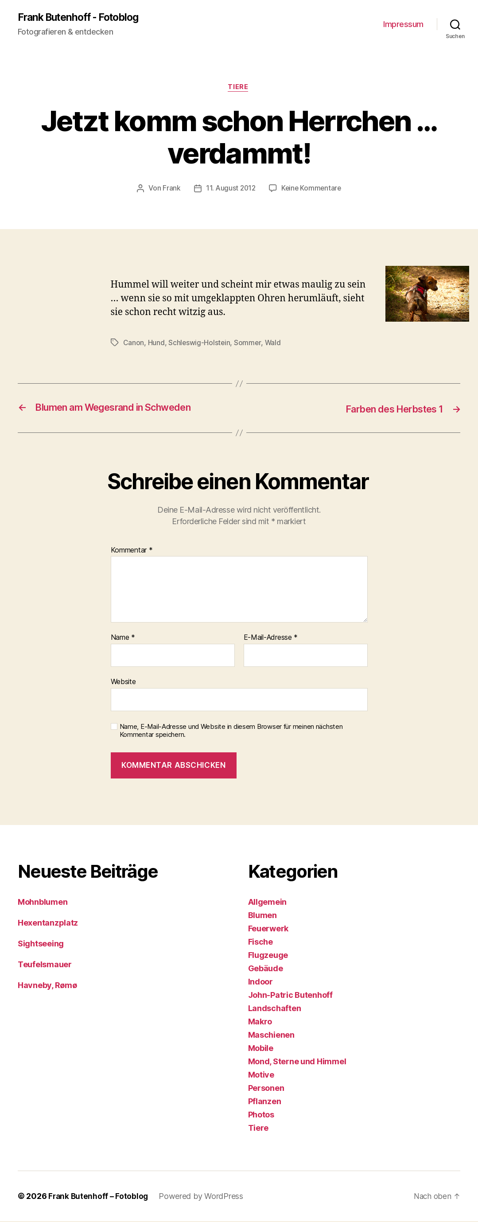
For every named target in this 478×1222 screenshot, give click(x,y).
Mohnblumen (42, 902)
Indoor (260, 982)
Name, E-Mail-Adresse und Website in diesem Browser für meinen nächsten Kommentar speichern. (231, 732)
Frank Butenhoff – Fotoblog (99, 1197)
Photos (261, 1115)
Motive (261, 1075)
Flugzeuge (268, 956)
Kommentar (132, 551)
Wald (273, 343)
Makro (260, 1022)
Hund (156, 343)
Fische (260, 942)
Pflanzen (264, 1102)
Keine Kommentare (312, 190)
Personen (266, 1089)
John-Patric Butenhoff (290, 995)
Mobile (260, 1049)
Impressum (403, 24)
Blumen (262, 916)
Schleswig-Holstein (199, 343)
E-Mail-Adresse (271, 638)
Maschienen (271, 1035)
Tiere (239, 89)
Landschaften (274, 1009)
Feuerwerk (268, 929)
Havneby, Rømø (47, 986)
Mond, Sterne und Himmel (297, 1062)
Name (123, 638)
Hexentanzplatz (48, 923)
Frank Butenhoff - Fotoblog (83, 17)
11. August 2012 (230, 190)
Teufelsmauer (45, 965)
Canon (133, 343)
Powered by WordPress (202, 1197)
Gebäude (265, 969)
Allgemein (267, 902)
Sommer (248, 343)
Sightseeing (41, 944)
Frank (170, 190)
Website (123, 682)
